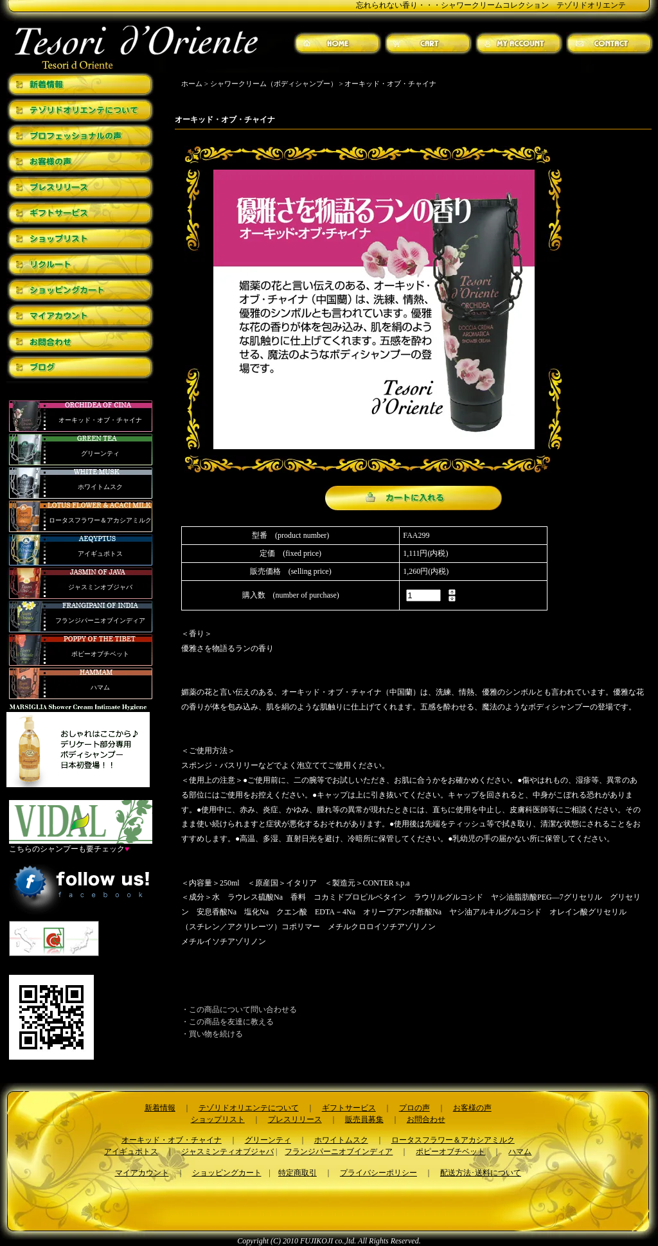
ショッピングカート (227, 1172)
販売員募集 (364, 1119)
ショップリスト (218, 1119)
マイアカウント (142, 1172)
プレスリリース (295, 1119)
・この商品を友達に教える (227, 1021)
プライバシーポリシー (378, 1172)
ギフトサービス (349, 1107)
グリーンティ (100, 453)
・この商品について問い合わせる (239, 1009)
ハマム (100, 687)
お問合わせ (426, 1119)
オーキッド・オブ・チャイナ (100, 419)
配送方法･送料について (480, 1172)
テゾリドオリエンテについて (249, 1107)
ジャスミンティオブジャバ (227, 1151)
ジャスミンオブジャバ (100, 587)
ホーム (191, 83)
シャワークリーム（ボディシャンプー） (273, 83)
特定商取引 (297, 1172)
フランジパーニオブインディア (100, 620)
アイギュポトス (100, 553)
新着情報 (160, 1107)
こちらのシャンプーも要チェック (80, 845)
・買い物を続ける (212, 1033)
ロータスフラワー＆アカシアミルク (100, 520)
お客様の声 (472, 1107)
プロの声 (414, 1107)
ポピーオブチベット (100, 653)
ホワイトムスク (100, 486)
